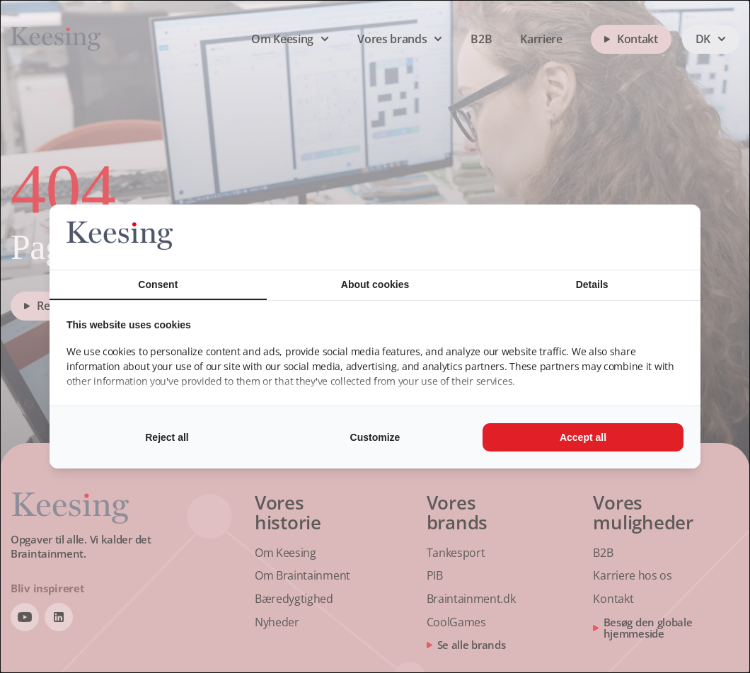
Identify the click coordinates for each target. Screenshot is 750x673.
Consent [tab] (158, 284)
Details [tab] (592, 284)
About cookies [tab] (375, 284)
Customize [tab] (375, 437)
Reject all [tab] (166, 437)
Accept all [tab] (583, 437)
